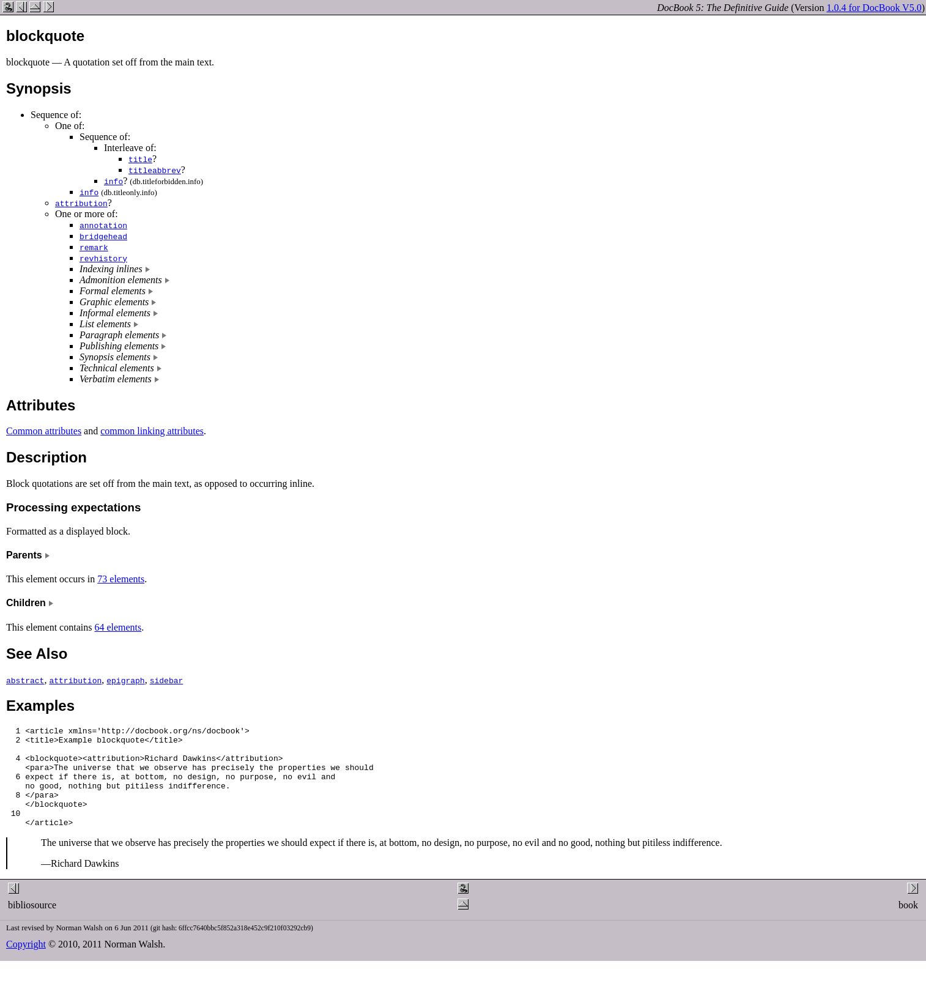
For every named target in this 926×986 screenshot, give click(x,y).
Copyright (26, 964)
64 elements (117, 627)
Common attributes (43, 431)
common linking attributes (152, 431)
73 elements (120, 579)
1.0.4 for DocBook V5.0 (873, 7)
